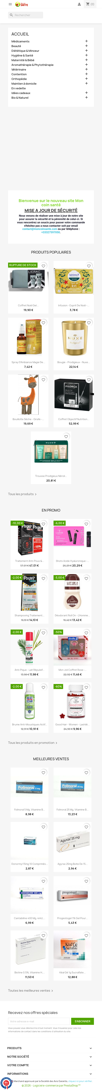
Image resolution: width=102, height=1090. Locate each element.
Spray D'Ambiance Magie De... (28, 362)
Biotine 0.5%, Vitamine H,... (29, 972)
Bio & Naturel (19, 98)
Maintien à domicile (24, 83)
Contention (19, 74)
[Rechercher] (25, 15)
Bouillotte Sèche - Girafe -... (28, 419)
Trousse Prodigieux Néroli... (51, 476)
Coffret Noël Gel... (28, 305)
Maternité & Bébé (22, 60)
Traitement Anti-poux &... (29, 561)
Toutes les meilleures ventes (31, 991)
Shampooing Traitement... (29, 615)
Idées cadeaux (20, 93)
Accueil (20, 34)
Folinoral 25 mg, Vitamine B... (73, 809)
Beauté (16, 46)
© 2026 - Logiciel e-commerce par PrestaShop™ (51, 1085)
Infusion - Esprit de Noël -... (73, 305)
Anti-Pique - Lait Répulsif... (29, 669)
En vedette (18, 88)
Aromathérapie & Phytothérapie (32, 65)
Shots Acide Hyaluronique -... (72, 561)
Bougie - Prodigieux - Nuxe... (73, 362)
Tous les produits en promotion (33, 743)
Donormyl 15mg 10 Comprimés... (29, 863)
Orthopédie (19, 79)
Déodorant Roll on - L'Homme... (72, 615)
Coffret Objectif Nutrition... (73, 419)
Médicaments (20, 41)
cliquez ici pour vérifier (80, 1081)
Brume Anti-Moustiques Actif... (29, 724)
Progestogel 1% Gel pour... (72, 918)
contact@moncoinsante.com (39, 229)
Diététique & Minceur (25, 51)
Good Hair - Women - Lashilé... (72, 724)
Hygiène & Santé (22, 55)
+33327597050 (50, 232)
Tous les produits (23, 494)
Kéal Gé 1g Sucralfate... (72, 972)
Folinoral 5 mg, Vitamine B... (29, 809)
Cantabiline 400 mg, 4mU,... (29, 918)
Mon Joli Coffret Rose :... (73, 669)
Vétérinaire (18, 69)
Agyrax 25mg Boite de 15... (73, 863)
